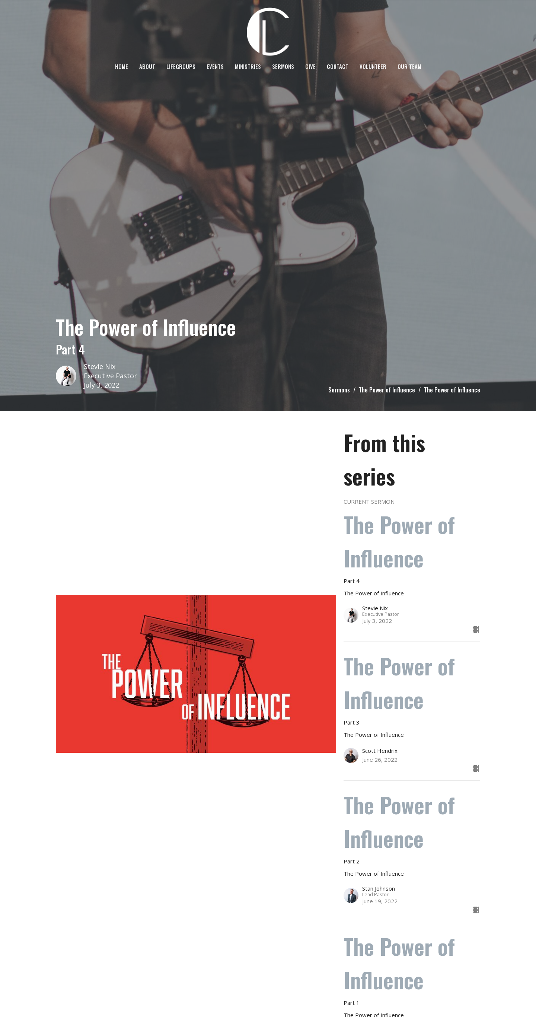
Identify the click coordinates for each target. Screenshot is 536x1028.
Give (310, 66)
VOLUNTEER (373, 66)
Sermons (283, 66)
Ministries (248, 66)
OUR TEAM (409, 66)
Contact (337, 66)
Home (121, 66)
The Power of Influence (387, 389)
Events (215, 66)
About (147, 66)
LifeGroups (180, 66)
